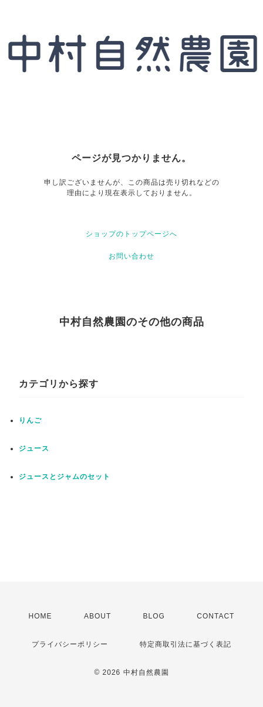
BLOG (154, 616)
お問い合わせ (131, 256)
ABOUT (97, 616)
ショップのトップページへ (131, 234)
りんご (30, 420)
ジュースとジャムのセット (64, 477)
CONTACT (215, 616)
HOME (40, 616)
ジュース (34, 448)
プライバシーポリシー (70, 644)
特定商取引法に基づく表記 (185, 644)
